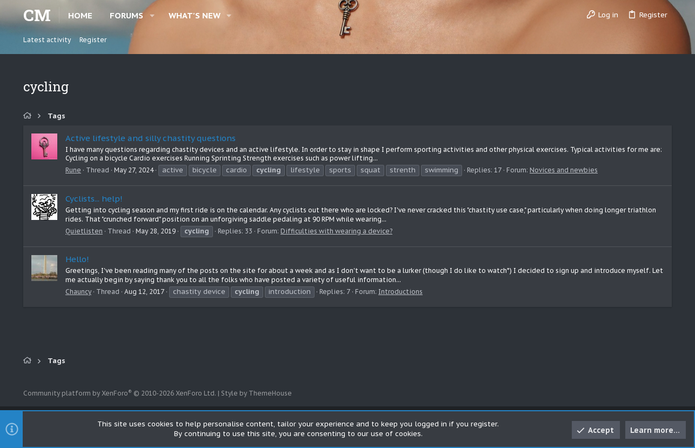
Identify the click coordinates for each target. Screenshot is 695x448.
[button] (152, 15)
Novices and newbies (564, 170)
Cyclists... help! (94, 198)
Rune (73, 170)
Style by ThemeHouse (256, 393)
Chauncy (78, 291)
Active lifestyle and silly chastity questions (150, 138)
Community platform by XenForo (119, 393)
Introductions (400, 291)
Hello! (77, 259)
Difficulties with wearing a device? (336, 231)
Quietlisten (84, 231)
